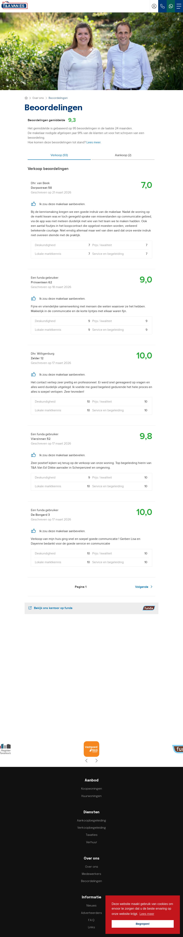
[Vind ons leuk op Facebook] (76, 917)
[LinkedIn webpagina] (86, 917)
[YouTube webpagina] (96, 917)
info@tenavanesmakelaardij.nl (91, 884)
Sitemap (67, 928)
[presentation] (7, 80)
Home (55, 928)
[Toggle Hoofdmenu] (179, 6)
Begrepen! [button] (142, 923)
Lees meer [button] (147, 913)
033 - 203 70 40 (92, 879)
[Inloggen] (154, 6)
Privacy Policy (83, 928)
